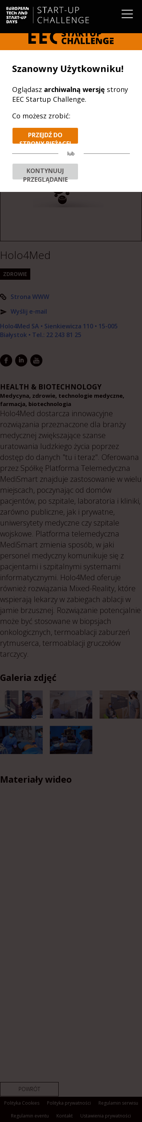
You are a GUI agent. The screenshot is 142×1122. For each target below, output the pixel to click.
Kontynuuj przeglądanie (45, 173)
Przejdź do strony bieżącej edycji (45, 137)
